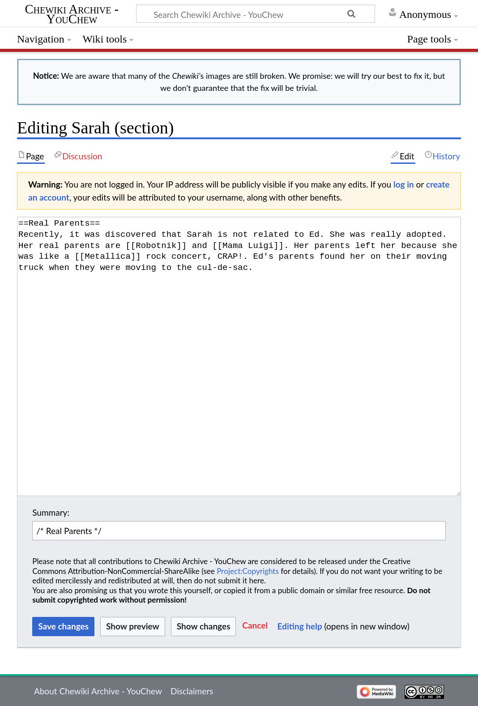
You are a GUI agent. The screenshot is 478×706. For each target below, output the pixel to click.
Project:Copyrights (248, 571)
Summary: (50, 512)
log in (403, 184)
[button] (255, 626)
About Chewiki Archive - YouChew (98, 691)
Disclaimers (192, 691)
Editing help (299, 626)
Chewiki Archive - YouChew (72, 14)
